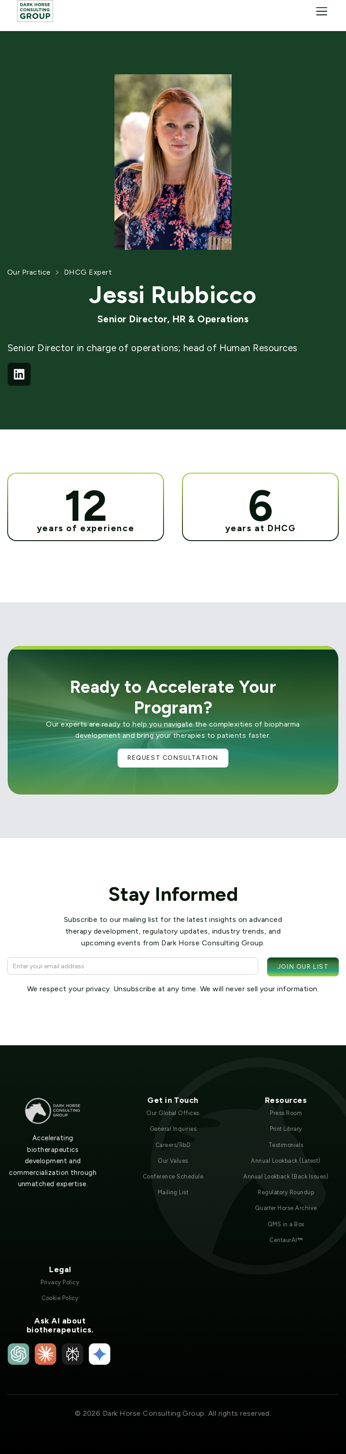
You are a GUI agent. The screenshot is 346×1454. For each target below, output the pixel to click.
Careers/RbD (173, 1145)
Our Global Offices (173, 1113)
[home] (35, 11)
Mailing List (173, 1192)
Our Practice (29, 272)
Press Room (286, 1113)
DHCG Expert (88, 272)
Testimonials (286, 1145)
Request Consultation (173, 758)
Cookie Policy (59, 1298)
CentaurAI (285, 1240)
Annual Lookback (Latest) (286, 1160)
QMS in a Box (286, 1224)
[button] (320, 11)
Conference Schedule (173, 1176)
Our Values (173, 1160)
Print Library (286, 1128)
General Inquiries (173, 1128)
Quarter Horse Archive (286, 1208)
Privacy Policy (60, 1282)
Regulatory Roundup (286, 1192)
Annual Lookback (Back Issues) (285, 1176)
